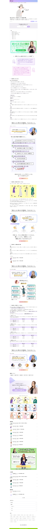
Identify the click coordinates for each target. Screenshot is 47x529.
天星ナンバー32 (13, 37)
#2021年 (33, 518)
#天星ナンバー (12, 518)
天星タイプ (12, 506)
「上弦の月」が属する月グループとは (15, 32)
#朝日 (11, 516)
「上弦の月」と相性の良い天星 (14, 33)
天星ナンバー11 (13, 35)
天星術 (11, 504)
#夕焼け (17, 516)
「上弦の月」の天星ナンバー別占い (15, 34)
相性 (11, 510)
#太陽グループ (33, 516)
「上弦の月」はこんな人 (14, 31)
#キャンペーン (29, 518)
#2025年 (12, 521)
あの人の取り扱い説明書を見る (23, 301)
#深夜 (20, 516)
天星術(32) (12, 375)
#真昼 (14, 516)
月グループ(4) (25, 375)
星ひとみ (12, 502)
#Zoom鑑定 (24, 518)
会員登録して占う (23, 178)
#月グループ (24, 516)
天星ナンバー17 (13, 36)
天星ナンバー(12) (31, 375)
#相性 (20, 518)
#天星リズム (17, 518)
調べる (28, 26)
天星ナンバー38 (13, 38)
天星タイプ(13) (16, 375)
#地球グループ (28, 516)
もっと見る (23, 497)
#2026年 (15, 521)
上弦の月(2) (21, 375)
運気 (11, 508)
